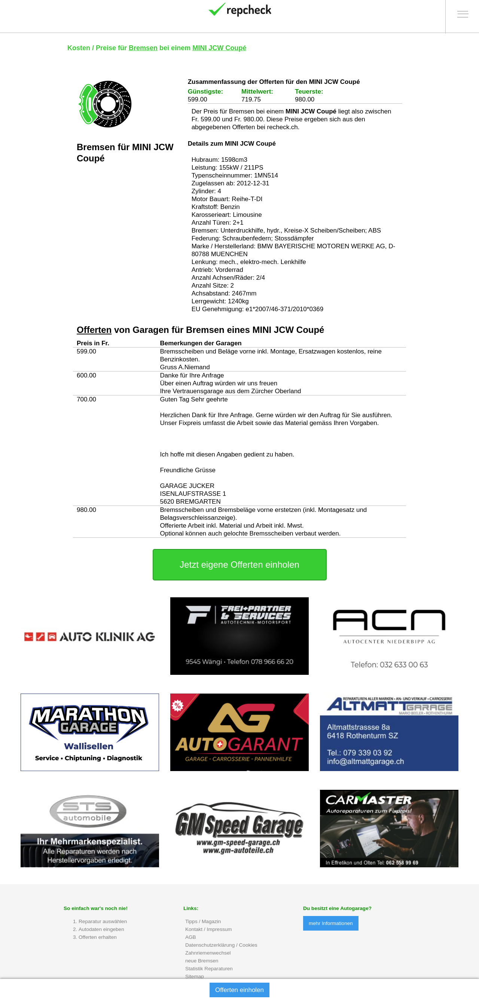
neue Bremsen (201, 961)
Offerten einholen (239, 990)
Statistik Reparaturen (209, 969)
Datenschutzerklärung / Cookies (221, 945)
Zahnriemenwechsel (208, 953)
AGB (190, 937)
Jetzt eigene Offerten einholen (239, 565)
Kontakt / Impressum (208, 929)
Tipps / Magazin (203, 922)
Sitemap (194, 977)
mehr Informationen (331, 924)
